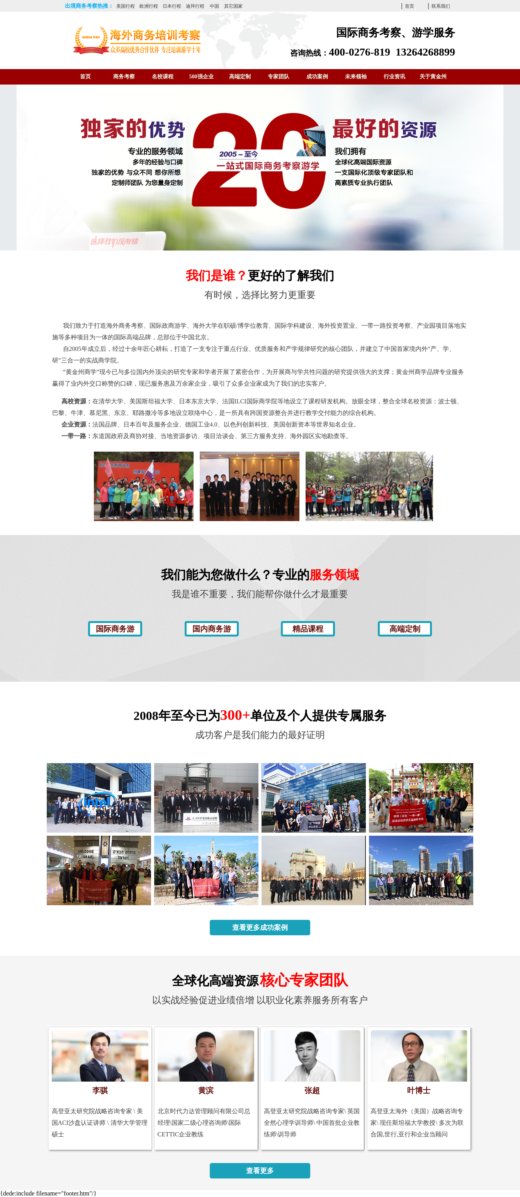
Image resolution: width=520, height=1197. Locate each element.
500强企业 (201, 77)
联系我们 (441, 6)
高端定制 (240, 77)
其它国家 (233, 6)
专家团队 (278, 77)
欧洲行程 (148, 6)
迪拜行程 (195, 6)
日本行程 (172, 6)
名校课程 (162, 77)
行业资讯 (394, 77)
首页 (409, 6)
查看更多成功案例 (260, 927)
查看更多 (260, 1171)
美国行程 (125, 6)
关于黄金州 (433, 77)
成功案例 (317, 77)
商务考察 (124, 77)
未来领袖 (356, 77)
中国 (214, 6)
